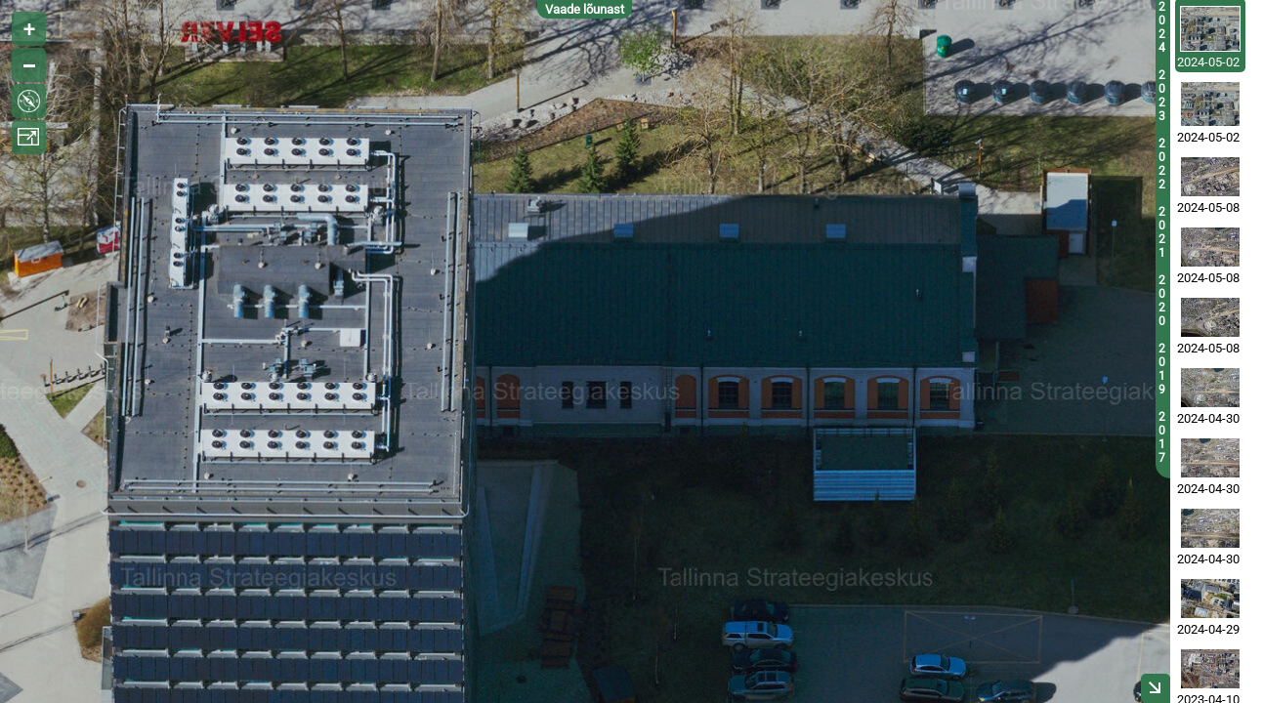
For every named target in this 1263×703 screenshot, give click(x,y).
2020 (1161, 300)
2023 (1161, 95)
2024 (1161, 27)
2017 (1161, 437)
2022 (1161, 164)
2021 (1161, 232)
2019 (1161, 369)
